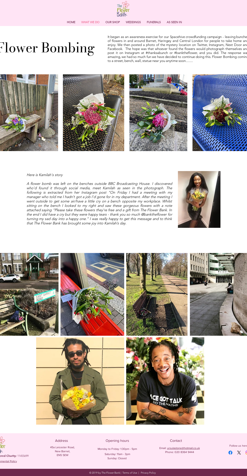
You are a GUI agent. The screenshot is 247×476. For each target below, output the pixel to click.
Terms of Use (129, 472)
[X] (239, 452)
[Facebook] (230, 452)
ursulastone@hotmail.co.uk (183, 448)
